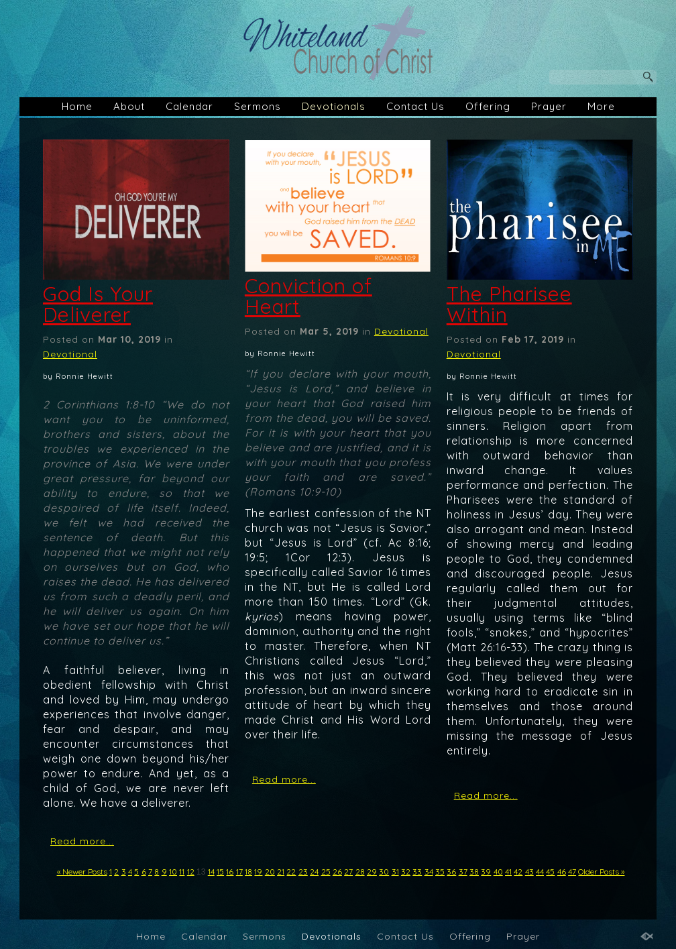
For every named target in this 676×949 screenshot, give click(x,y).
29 (372, 872)
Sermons (257, 106)
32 (405, 872)
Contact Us (415, 106)
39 (486, 872)
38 (474, 872)
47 (572, 872)
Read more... (82, 841)
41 (508, 872)
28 (360, 872)
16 (229, 872)
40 (498, 872)
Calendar (189, 106)
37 (463, 872)
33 (417, 872)
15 (220, 872)
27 (348, 872)
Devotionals (333, 106)
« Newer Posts (82, 872)
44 (540, 872)
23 (303, 872)
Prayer (549, 106)
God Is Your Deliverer (98, 304)
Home (77, 106)
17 (239, 872)
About (129, 106)
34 (429, 872)
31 (395, 872)
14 (211, 872)
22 (291, 872)
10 (173, 872)
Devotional (70, 354)
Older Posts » (601, 872)
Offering (487, 106)
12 (190, 872)
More (601, 106)
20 (270, 872)
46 (561, 872)
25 (326, 872)
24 (314, 872)
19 (258, 872)
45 (550, 872)
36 (451, 872)
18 (248, 872)
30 (384, 872)
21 (280, 872)
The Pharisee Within (509, 304)
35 (440, 872)
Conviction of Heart (308, 296)
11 (181, 872)
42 (518, 872)
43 (529, 872)
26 (337, 872)
